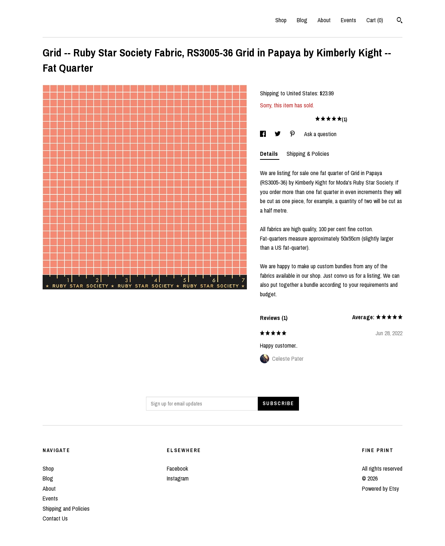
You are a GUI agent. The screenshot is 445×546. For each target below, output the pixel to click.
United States (302, 93)
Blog (302, 20)
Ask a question (320, 134)
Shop (281, 20)
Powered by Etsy (380, 488)
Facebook (177, 468)
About (324, 20)
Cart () (374, 20)
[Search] (399, 21)
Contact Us (55, 518)
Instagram (178, 478)
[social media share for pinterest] (293, 134)
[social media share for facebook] (263, 134)
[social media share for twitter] (278, 134)
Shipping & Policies (308, 154)
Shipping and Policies (66, 509)
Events (348, 20)
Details (269, 154)
